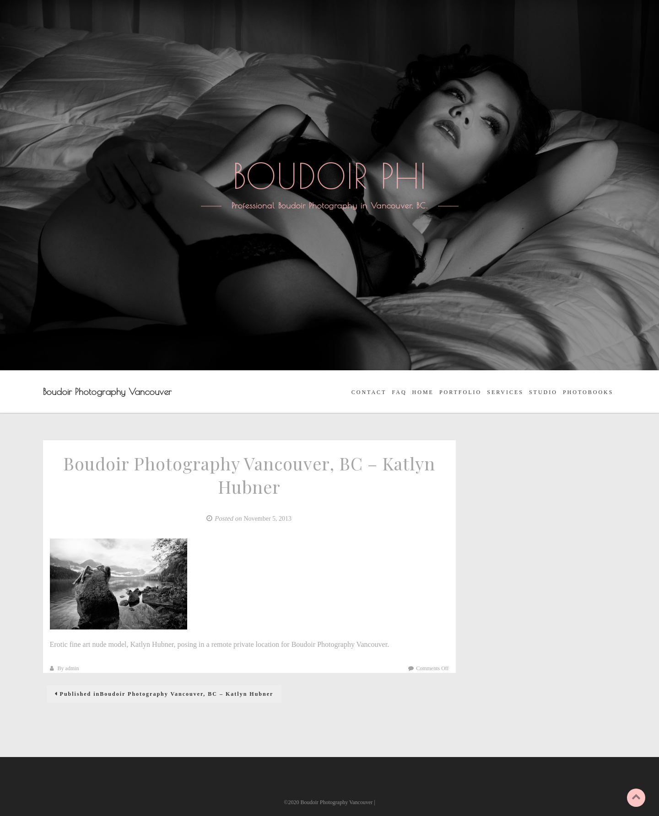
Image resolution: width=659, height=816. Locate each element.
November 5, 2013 (267, 518)
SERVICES (505, 392)
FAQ (399, 392)
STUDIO (543, 392)
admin (72, 668)
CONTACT (369, 392)
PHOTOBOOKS (588, 392)
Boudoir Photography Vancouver (107, 391)
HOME (423, 392)
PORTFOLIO (460, 392)
